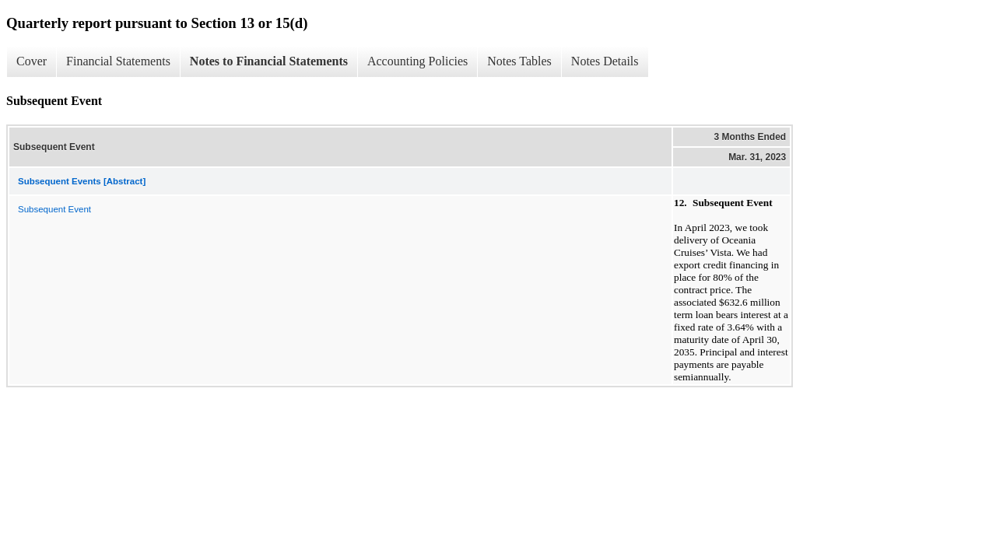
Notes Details (605, 61)
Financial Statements (118, 61)
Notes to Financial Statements (269, 61)
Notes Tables (519, 61)
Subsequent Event (54, 209)
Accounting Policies (417, 61)
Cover (31, 61)
